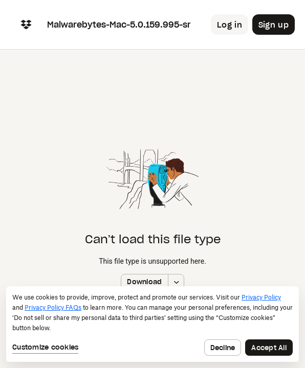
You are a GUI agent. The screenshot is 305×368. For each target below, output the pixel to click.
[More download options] (176, 282)
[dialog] (152, 324)
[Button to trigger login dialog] (229, 24)
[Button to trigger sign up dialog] (273, 24)
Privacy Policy (261, 297)
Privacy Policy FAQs (53, 307)
